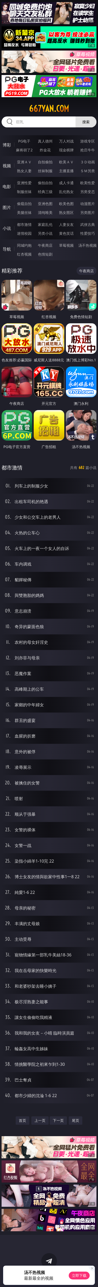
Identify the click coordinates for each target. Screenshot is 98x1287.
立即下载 (79, 1275)
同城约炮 (24, 245)
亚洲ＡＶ (24, 161)
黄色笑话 (66, 233)
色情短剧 (45, 254)
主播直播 (66, 170)
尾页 (75, 1120)
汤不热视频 (87, 245)
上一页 (39, 1120)
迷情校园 (24, 233)
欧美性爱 (87, 182)
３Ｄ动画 (87, 161)
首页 (22, 1120)
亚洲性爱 (24, 182)
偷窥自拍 (24, 203)
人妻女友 (66, 224)
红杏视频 (24, 254)
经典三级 (45, 191)
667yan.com (49, 108)
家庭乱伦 (45, 224)
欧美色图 (66, 203)
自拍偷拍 (45, 161)
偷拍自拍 (45, 182)
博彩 (7, 145)
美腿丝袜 (24, 212)
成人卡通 (66, 182)
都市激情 (24, 224)
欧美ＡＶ (66, 161)
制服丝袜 (24, 191)
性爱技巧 (87, 233)
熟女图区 (66, 212)
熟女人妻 (24, 170)
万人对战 (66, 141)
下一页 (58, 1120)
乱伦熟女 (66, 191)
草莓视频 (66, 245)
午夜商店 (45, 245)
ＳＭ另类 (87, 170)
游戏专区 (87, 141)
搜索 (86, 121)
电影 (7, 186)
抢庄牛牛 (87, 149)
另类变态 (87, 191)
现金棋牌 (66, 149)
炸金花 (45, 149)
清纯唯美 (45, 212)
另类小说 (45, 233)
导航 (7, 249)
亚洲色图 (45, 203)
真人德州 (45, 141)
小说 (7, 228)
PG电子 (24, 141)
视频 (7, 166)
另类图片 (87, 212)
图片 (7, 207)
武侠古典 (87, 224)
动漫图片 (87, 203)
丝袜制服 (45, 170)
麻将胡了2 (24, 149)
